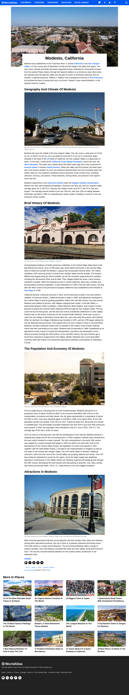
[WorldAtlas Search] (126, 2)
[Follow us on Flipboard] (3, 677)
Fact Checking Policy (40, 672)
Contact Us (9, 672)
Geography (52, 2)
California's (79, 64)
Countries (39, 2)
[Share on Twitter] (33, 562)
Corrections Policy (54, 672)
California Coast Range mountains (67, 162)
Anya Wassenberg (29, 570)
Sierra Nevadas (31, 164)
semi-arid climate (55, 183)
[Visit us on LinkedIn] (19, 677)
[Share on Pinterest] (37, 562)
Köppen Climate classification (85, 183)
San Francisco (96, 78)
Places (49, 570)
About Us (30, 672)
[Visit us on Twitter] (11, 677)
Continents (25, 2)
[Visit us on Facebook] (7, 677)
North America (53, 167)
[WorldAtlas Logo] (10, 2)
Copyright (23, 672)
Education (66, 2)
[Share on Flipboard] (26, 562)
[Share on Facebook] (29, 562)
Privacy (16, 672)
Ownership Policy (66, 672)
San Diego (29, 290)
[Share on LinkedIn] (41, 562)
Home (3, 672)
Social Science (81, 2)
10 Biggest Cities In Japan (77, 598)
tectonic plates (31, 167)
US (48, 159)
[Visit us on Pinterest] (15, 677)
